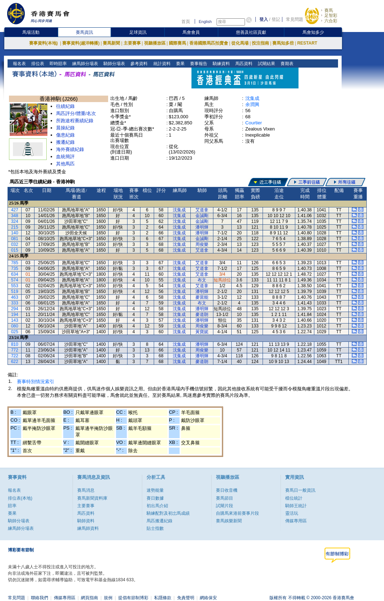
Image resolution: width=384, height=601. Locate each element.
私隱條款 (162, 597)
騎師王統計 (296, 505)
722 (14, 355)
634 (14, 274)
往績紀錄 (65, 106)
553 (14, 285)
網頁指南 (89, 597)
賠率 (12, 505)
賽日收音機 (226, 490)
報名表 (19, 63)
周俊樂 (201, 244)
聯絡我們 (39, 597)
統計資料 (161, 63)
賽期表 (286, 63)
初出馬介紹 (157, 505)
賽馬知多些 (283, 43)
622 (14, 361)
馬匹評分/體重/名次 (76, 113)
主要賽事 (132, 43)
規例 (108, 597)
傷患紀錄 (65, 135)
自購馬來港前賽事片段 (237, 513)
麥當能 (201, 297)
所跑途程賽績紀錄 (74, 120)
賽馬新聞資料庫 (92, 498)
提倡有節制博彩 (133, 597)
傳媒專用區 (296, 520)
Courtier (253, 122)
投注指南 (260, 43)
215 (14, 227)
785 (14, 262)
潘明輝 (201, 227)
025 (14, 331)
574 (14, 280)
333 (14, 303)
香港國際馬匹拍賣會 (208, 43)
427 (14, 209)
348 (14, 215)
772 (14, 350)
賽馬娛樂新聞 (229, 520)
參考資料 (138, 63)
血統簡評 (65, 156)
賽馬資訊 (84, 32)
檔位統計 (293, 498)
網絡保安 (208, 597)
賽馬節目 (224, 498)
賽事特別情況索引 (35, 381)
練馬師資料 (88, 528)
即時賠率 (57, 63)
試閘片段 (224, 505)
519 (14, 291)
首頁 (185, 21)
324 (14, 221)
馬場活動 (31, 32)
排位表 (37, 63)
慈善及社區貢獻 (251, 32)
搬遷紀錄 (65, 142)
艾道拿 (201, 209)
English (205, 21)
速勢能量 (155, 490)
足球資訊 (138, 32)
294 (14, 308)
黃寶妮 (201, 331)
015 (14, 250)
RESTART (307, 43)
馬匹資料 (243, 63)
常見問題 (294, 19)
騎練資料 (220, 63)
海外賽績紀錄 (70, 149)
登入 (263, 19)
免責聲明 (185, 597)
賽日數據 (155, 498)
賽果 (179, 63)
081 (14, 238)
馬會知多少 (313, 32)
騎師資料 (85, 520)
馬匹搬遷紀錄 (159, 520)
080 (14, 326)
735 (14, 268)
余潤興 (252, 104)
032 (14, 244)
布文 (202, 280)
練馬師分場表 (84, 63)
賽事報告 (198, 63)
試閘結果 (265, 63)
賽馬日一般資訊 (300, 490)
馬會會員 (191, 32)
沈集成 (252, 98)
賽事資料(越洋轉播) (81, 43)
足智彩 (330, 15)
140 (14, 232)
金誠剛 (201, 215)
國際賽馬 (177, 43)
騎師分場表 (113, 63)
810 (14, 344)
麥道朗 (201, 314)
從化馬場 (240, 43)
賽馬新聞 (111, 43)
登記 (276, 19)
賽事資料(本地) (44, 43)
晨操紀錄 (65, 127)
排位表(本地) (20, 498)
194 (14, 314)
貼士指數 (155, 528)
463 (14, 297)
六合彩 (330, 20)
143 (14, 320)
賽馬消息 (85, 490)
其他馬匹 (65, 163)
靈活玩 (291, 513)
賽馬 (328, 10)
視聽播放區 (155, 43)
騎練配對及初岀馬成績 (168, 513)
